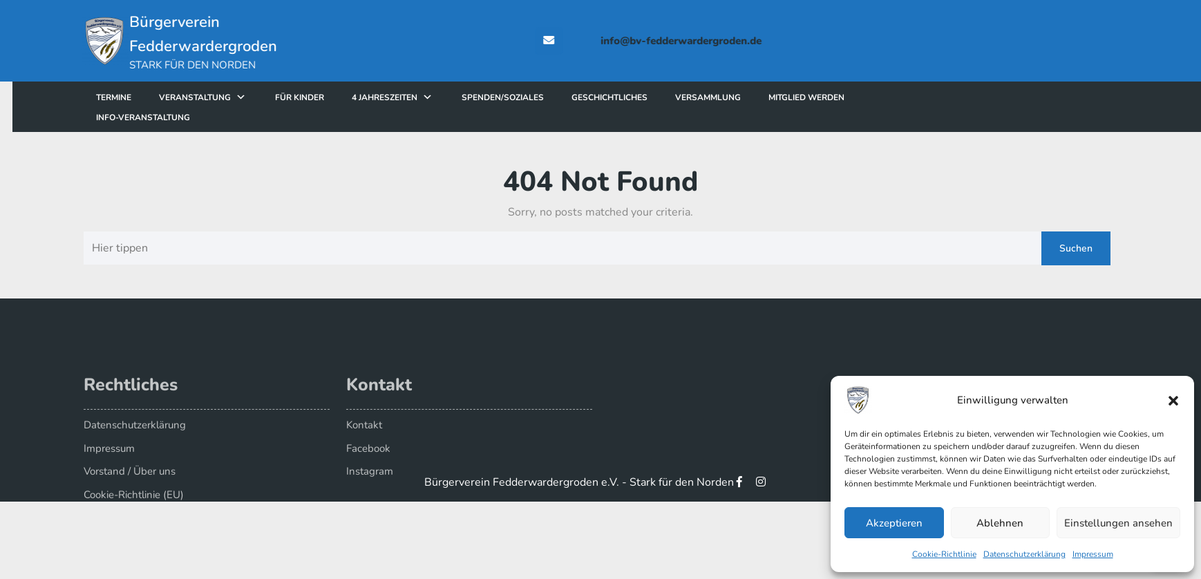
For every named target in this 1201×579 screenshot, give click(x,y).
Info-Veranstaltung (178, 117)
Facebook (368, 461)
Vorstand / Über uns (130, 484)
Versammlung (743, 97)
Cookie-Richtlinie (944, 554)
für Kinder (334, 97)
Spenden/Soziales (538, 97)
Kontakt (364, 438)
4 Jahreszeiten (420, 97)
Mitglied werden (842, 97)
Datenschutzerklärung (1024, 554)
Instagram (369, 484)
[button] (1173, 400)
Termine (149, 97)
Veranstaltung (230, 97)
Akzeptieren (894, 523)
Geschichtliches (645, 97)
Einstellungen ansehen (1118, 523)
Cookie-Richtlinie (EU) (134, 508)
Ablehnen (999, 523)
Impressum (1092, 554)
